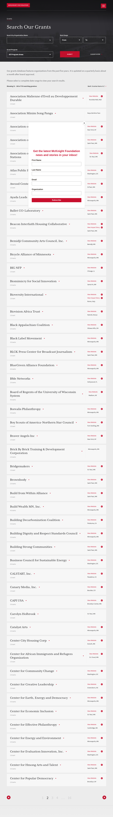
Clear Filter (95, 54)
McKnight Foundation (18, 5)
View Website (93, 96)
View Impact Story (93, 227)
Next (9, 797)
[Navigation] (103, 6)
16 (69, 797)
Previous (103, 797)
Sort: (89, 86)
